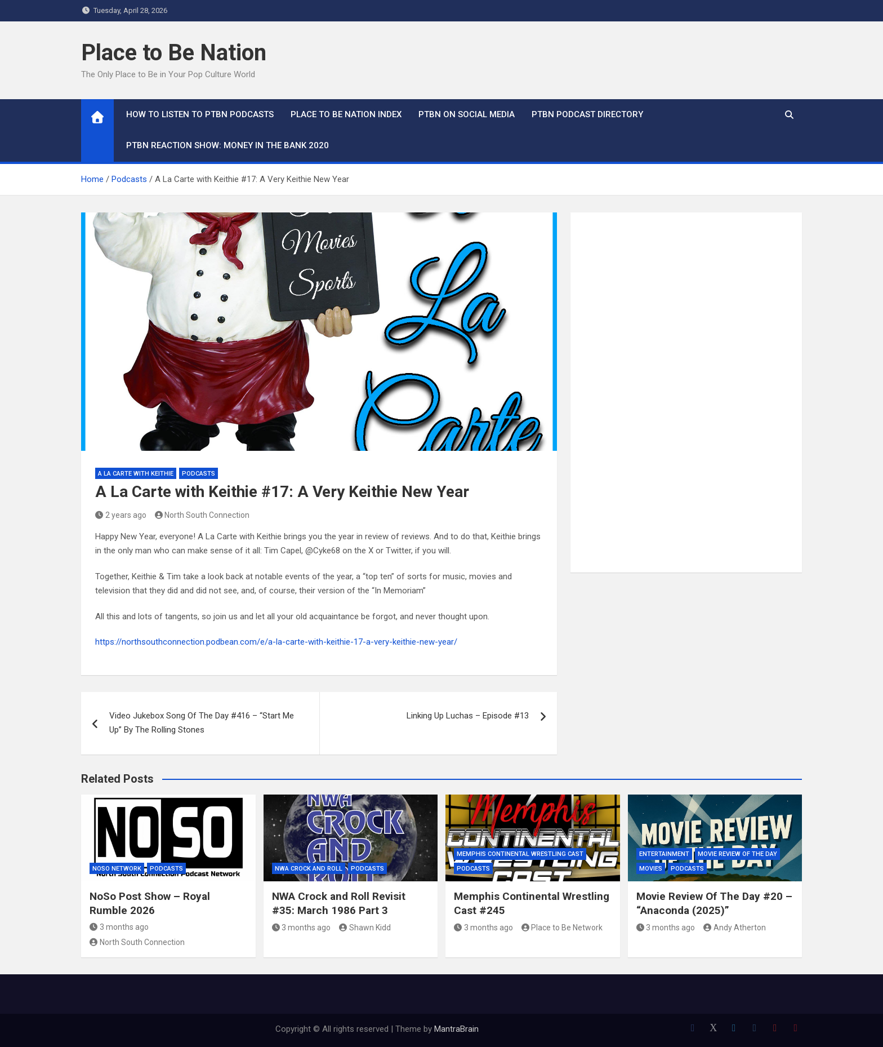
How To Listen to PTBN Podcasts (200, 114)
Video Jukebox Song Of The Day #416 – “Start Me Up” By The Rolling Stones (201, 723)
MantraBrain (456, 1029)
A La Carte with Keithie (135, 473)
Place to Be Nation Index (346, 114)
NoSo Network (116, 868)
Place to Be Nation (173, 52)
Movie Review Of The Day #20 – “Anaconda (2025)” (714, 903)
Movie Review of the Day (737, 854)
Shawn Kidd (365, 927)
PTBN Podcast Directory (587, 114)
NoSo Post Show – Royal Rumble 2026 (150, 903)
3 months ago (119, 926)
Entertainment (664, 854)
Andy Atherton (734, 927)
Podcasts (198, 473)
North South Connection (202, 515)
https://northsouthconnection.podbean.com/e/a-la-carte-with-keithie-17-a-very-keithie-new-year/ (276, 642)
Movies (650, 868)
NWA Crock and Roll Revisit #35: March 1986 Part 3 (338, 903)
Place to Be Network (562, 927)
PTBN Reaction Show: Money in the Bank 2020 (227, 145)
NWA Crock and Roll (308, 868)
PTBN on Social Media (466, 114)
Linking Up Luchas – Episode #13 (468, 716)
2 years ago (120, 515)
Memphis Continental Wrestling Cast (520, 854)
